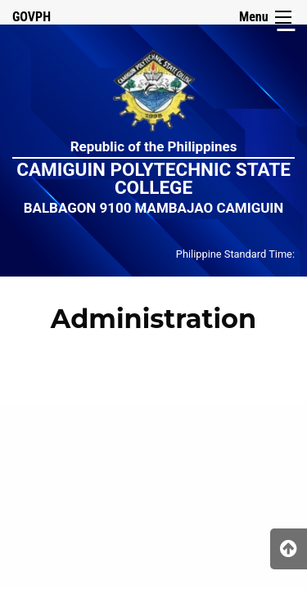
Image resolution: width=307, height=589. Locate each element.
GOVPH (31, 17)
